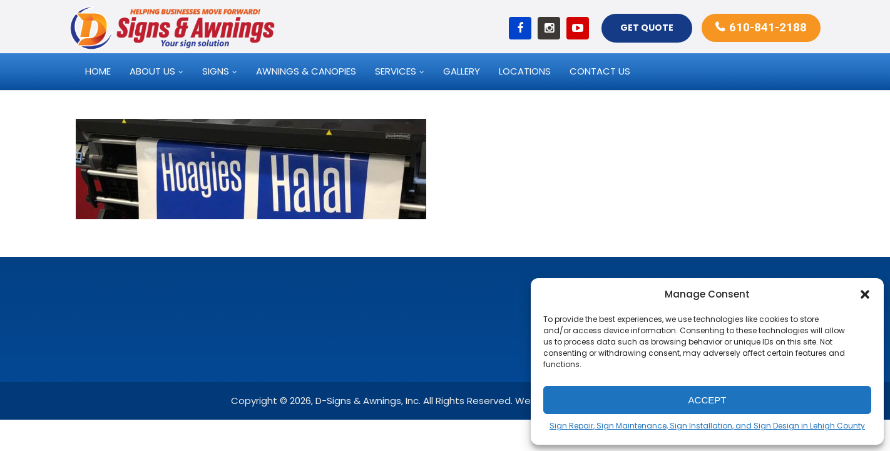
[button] (865, 294)
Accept (707, 400)
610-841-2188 (768, 27)
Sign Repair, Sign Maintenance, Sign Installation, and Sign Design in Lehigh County (707, 425)
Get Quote (646, 27)
